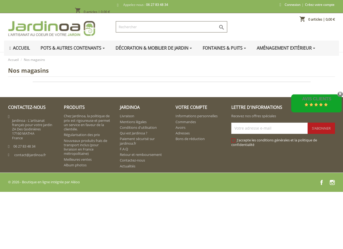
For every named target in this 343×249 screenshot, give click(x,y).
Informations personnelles (197, 115)
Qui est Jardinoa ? (133, 133)
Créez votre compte (319, 4)
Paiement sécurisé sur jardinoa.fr (137, 140)
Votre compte (191, 107)
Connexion (292, 4)
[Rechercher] (172, 26)
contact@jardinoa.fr (30, 154)
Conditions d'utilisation (138, 127)
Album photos (75, 165)
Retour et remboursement (141, 154)
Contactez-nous (132, 160)
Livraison (127, 115)
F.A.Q (124, 149)
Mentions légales (133, 121)
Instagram (332, 182)
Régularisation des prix (82, 134)
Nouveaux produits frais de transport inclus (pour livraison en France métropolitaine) (85, 147)
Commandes (186, 121)
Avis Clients (316, 99)
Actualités (127, 166)
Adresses (183, 133)
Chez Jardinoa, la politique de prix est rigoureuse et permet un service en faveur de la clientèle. (87, 122)
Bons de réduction (190, 138)
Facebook (321, 182)
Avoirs (180, 127)
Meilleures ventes (78, 159)
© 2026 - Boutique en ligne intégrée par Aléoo (44, 182)
